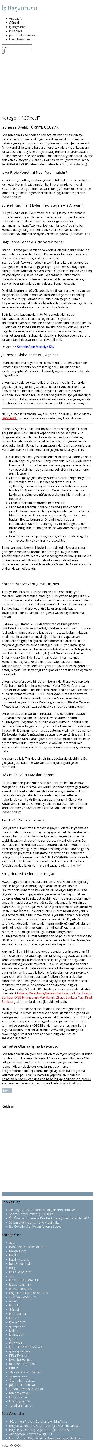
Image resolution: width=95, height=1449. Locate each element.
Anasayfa (15, 18)
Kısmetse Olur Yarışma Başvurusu (30, 1046)
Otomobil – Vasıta (21, 1380)
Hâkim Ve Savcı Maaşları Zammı (28, 774)
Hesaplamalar (19, 1314)
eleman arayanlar (21, 1289)
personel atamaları (22, 35)
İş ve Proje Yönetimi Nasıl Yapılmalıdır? (34, 172)
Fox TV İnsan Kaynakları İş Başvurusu (35, 1438)
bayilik (13, 1255)
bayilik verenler (20, 1259)
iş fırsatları (16, 1334)
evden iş (15, 1301)
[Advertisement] (47, 84)
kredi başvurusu (20, 39)
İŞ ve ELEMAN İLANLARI (26, 1347)
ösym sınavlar (19, 1376)
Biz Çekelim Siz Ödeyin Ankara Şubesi (35, 1226)
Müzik (13, 1368)
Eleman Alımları (20, 1284)
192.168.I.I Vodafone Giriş (23, 820)
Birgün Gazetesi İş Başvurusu (30, 1426)
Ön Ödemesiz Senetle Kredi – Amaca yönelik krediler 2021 (49, 1218)
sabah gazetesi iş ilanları (26, 1389)
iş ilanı (13, 1339)
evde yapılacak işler (22, 1297)
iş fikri (13, 1330)
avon (12, 1243)
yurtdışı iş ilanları (21, 1405)
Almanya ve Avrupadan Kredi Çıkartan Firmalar (42, 1210)
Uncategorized (19, 1401)
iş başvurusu (18, 27)
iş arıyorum (17, 1322)
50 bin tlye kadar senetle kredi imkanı (35, 1222)
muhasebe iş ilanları (23, 1364)
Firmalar (15, 1305)
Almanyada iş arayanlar (25, 1434)
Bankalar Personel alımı (26, 1247)
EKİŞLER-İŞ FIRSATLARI (25, 1280)
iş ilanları (15, 31)
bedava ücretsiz (20, 1263)
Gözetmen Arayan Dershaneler (31, 1421)
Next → (7, 1090)
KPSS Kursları (18, 1355)
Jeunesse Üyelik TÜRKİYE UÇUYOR (30, 127)
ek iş (12, 1276)
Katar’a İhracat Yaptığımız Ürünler (30, 583)
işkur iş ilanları (19, 1351)
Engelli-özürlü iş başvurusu (28, 1293)
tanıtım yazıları (19, 1393)
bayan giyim (17, 1251)
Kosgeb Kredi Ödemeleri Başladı (29, 873)
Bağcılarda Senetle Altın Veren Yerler (33, 242)
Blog (12, 1268)
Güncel (14, 22)
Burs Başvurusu (20, 1272)
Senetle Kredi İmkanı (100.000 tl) (31, 1214)
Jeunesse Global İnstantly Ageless (30, 354)
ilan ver (14, 1318)
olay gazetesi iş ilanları (25, 1372)
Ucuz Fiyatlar (18, 1397)
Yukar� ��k (11, 1445)
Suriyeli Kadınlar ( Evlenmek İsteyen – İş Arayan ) (42, 205)
